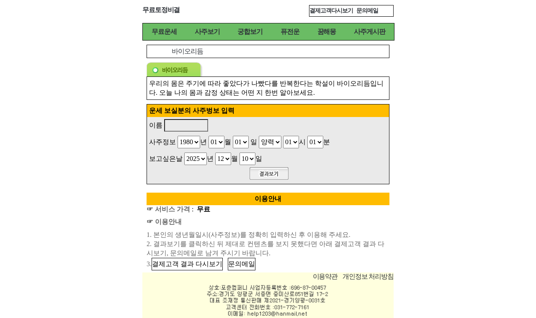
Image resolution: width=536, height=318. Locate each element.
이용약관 (325, 276)
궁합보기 (250, 31)
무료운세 (164, 31)
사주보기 (207, 31)
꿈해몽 (326, 31)
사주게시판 (369, 31)
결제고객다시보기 (331, 11)
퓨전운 (290, 31)
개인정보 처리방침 (368, 276)
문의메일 (367, 11)
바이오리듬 (187, 51)
